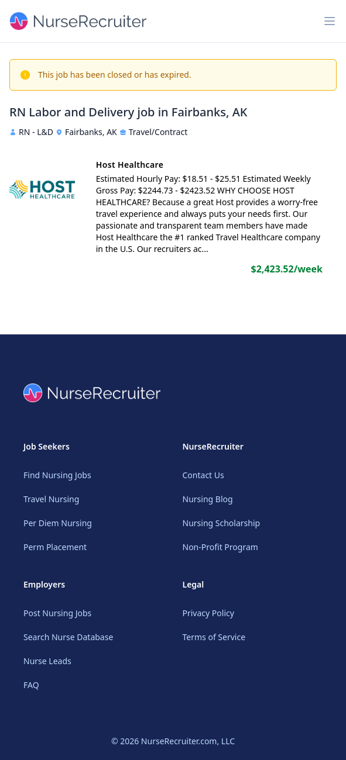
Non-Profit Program (220, 546)
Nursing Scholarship (222, 522)
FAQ (31, 684)
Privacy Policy (208, 613)
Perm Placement (55, 546)
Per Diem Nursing (57, 522)
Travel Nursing (51, 499)
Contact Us (203, 475)
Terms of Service (214, 636)
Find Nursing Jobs (57, 475)
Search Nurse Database (68, 636)
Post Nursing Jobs (57, 613)
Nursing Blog (208, 499)
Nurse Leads (47, 660)
